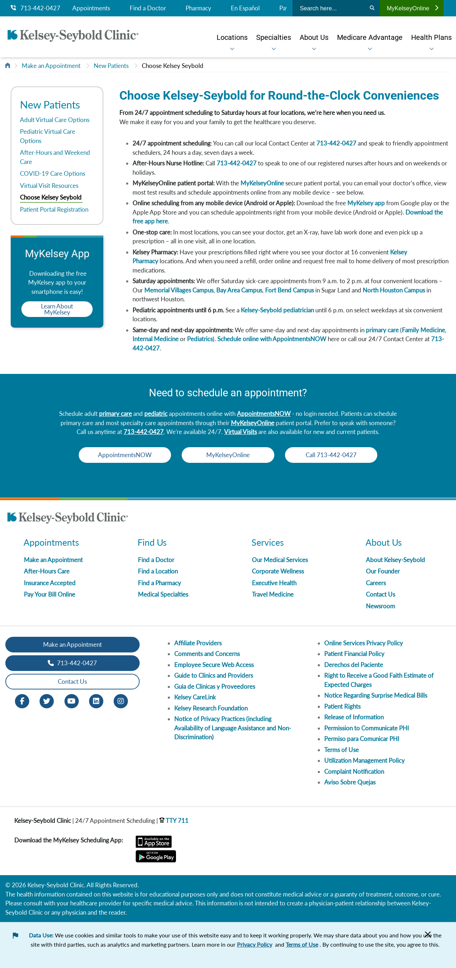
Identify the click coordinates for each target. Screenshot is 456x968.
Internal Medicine (155, 339)
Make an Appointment (51, 65)
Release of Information (354, 717)
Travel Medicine (273, 594)
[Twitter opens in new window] (47, 700)
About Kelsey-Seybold (395, 560)
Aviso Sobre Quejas (349, 782)
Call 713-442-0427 (331, 455)
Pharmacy (198, 8)
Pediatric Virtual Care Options (47, 136)
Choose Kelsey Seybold (172, 65)
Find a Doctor (148, 8)
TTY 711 (173, 820)
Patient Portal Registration (54, 209)
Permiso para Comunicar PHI (361, 738)
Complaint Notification (354, 771)
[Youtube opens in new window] (72, 700)
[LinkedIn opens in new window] (96, 700)
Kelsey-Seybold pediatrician (277, 310)
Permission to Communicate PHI (366, 728)
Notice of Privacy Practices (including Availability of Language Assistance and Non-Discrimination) (232, 728)
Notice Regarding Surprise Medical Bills (375, 695)
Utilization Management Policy (364, 760)
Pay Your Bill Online (49, 594)
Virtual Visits (240, 431)
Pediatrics (200, 339)
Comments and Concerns (207, 653)
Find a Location (158, 571)
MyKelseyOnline (412, 8)
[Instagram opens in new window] (121, 700)
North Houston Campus (394, 290)
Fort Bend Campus (289, 290)
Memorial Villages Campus (178, 290)
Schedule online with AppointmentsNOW (271, 339)
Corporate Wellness (278, 571)
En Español (245, 8)
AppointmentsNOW (264, 413)
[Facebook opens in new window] (22, 700)
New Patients (111, 65)
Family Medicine (423, 330)
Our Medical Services (280, 560)
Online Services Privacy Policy (363, 643)
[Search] (372, 8)
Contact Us (380, 594)
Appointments (91, 8)
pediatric (155, 413)
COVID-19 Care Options (52, 173)
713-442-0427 (35, 8)
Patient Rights (342, 706)
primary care (382, 330)
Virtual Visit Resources (49, 185)
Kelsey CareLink (195, 697)
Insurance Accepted (50, 583)
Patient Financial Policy (354, 653)
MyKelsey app (366, 203)
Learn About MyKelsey (57, 309)
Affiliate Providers (198, 643)
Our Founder (383, 571)
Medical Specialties (163, 594)
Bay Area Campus (239, 290)
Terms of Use (341, 749)
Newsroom (380, 606)
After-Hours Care (46, 571)
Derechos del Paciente (353, 664)
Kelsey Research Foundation (211, 708)
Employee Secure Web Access (214, 664)
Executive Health (274, 583)
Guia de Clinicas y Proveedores (214, 686)
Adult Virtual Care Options (54, 119)
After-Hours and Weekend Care (55, 157)
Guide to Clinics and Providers (213, 675)
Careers (376, 583)
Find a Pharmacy (159, 583)
